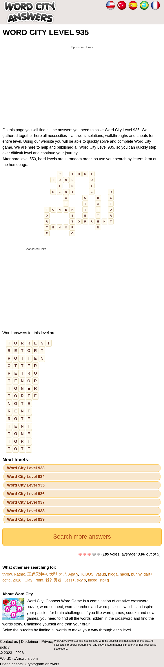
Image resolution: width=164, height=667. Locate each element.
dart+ (148, 574)
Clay (29, 580)
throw (7, 574)
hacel (124, 574)
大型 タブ (57, 574)
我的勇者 (54, 580)
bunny (136, 574)
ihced (92, 580)
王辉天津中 (37, 574)
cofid (6, 580)
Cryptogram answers (42, 664)
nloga (113, 574)
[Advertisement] (82, 82)
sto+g (104, 580)
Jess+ (69, 580)
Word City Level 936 (26, 494)
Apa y (73, 574)
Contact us (9, 642)
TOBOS (86, 574)
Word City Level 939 (26, 519)
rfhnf (39, 580)
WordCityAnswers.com (19, 658)
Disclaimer (29, 642)
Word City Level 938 (26, 511)
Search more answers (82, 536)
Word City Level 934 (26, 476)
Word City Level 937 (26, 502)
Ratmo (19, 574)
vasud (101, 574)
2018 (17, 580)
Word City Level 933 (26, 468)
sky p (81, 580)
